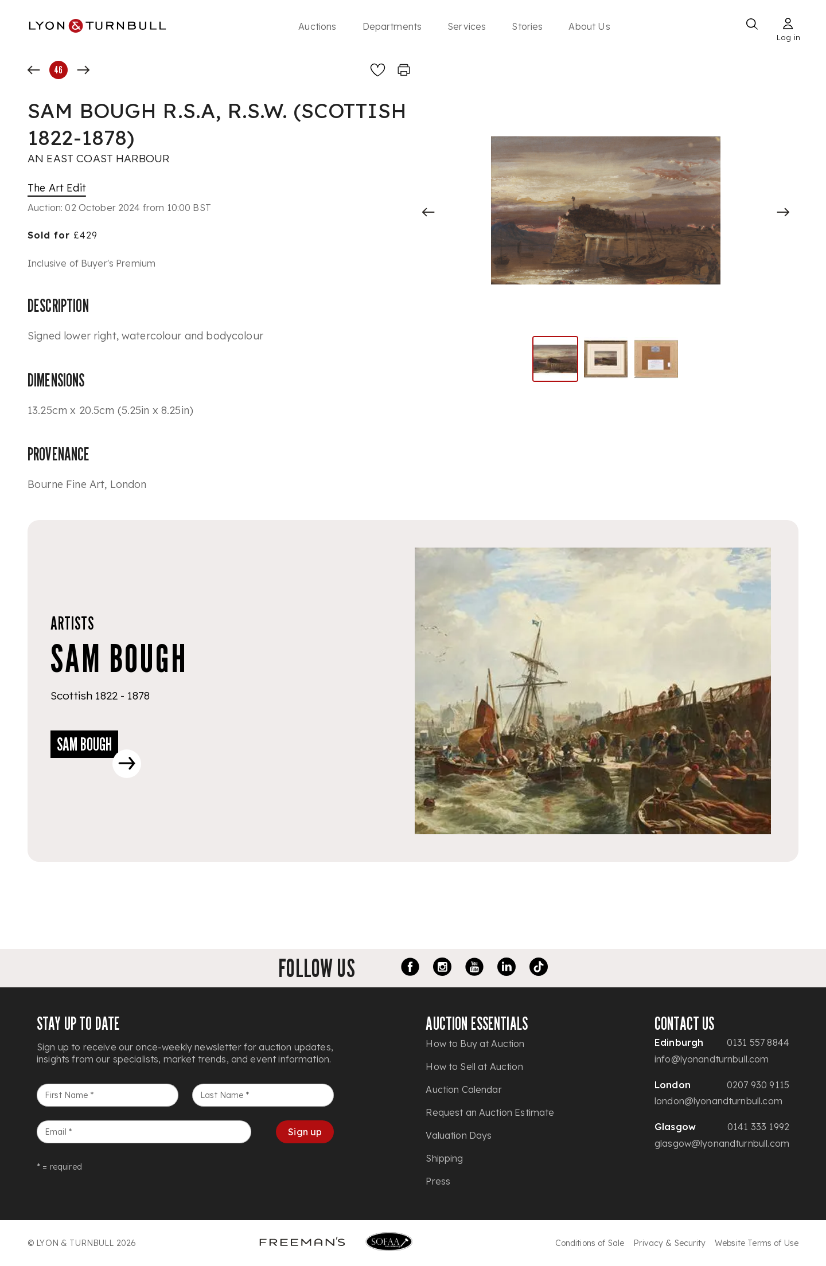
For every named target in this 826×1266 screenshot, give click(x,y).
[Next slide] (783, 212)
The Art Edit (57, 187)
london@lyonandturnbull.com (718, 1101)
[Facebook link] (410, 968)
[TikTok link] (538, 968)
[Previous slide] (428, 212)
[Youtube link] (474, 968)
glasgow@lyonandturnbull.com (721, 1143)
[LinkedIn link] (506, 968)
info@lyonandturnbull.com (711, 1059)
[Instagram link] (442, 968)
